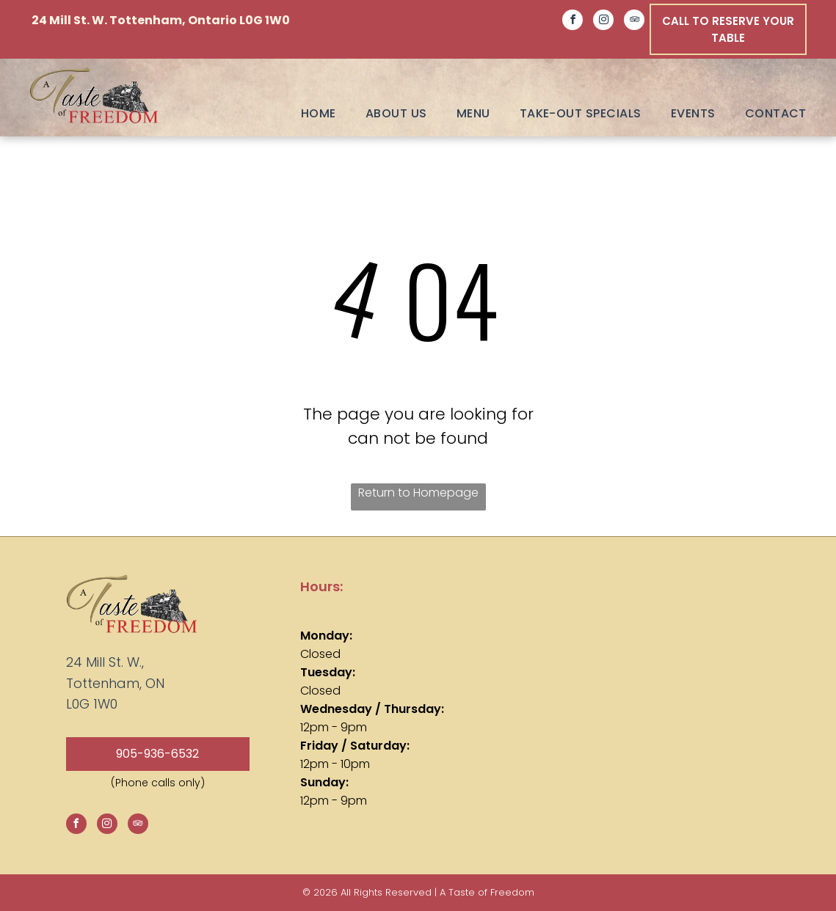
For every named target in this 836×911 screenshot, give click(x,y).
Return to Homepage (418, 492)
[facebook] (572, 22)
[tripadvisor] (634, 22)
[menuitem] (304, 113)
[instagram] (603, 22)
